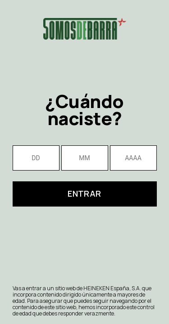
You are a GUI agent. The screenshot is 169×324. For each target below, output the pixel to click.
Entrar (84, 193)
